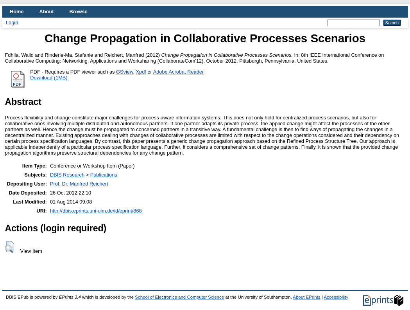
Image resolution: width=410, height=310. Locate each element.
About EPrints (306, 297)
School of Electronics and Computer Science (179, 297)
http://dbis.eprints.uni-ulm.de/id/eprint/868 (96, 211)
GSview (124, 72)
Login (12, 22)
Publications (103, 175)
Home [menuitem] (17, 11)
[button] (9, 247)
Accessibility (336, 297)
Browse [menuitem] (79, 11)
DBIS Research (67, 175)
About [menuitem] (46, 11)
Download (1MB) (48, 78)
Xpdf (141, 72)
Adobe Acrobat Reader (178, 72)
